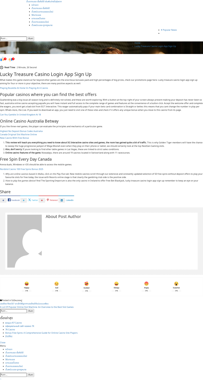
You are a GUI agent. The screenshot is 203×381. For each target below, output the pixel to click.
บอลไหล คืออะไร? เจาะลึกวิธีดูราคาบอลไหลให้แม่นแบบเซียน (24, 303)
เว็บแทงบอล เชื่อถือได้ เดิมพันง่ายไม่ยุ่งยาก (44, 1)
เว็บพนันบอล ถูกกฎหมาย (41, 25)
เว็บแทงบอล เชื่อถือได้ (40, 8)
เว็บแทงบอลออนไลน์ (40, 22)
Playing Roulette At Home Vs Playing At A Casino (24, 88)
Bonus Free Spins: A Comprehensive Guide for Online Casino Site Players (41, 333)
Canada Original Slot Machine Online (18, 134)
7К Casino (10, 329)
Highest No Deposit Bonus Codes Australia (21, 131)
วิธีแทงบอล (36, 15)
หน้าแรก (34, 5)
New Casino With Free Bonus (14, 138)
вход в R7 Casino (13, 322)
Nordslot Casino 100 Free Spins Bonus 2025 (21, 169)
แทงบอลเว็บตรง (38, 18)
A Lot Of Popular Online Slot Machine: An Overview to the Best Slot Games (37, 307)
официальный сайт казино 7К (19, 326)
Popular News (169, 30)
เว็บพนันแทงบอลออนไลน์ (42, 11)
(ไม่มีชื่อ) (8, 336)
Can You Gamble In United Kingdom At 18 (20, 114)
